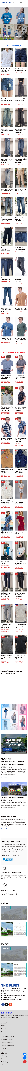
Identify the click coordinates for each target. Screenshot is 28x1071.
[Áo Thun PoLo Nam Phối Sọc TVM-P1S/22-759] (21, 395)
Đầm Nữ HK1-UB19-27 (6, 532)
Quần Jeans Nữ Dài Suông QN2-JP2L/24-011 (20, 130)
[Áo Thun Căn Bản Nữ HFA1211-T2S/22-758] (21, 550)
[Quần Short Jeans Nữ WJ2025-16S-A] (21, 57)
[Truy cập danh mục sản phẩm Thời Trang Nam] (7, 15)
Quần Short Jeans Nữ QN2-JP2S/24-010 (6, 100)
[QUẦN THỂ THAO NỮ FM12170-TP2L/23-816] (7, 581)
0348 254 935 (17, 999)
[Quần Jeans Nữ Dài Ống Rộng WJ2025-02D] (7, 117)
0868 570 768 (12, 997)
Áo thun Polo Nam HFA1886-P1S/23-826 (20, 657)
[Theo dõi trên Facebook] (3, 1004)
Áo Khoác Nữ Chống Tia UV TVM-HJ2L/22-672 (7, 408)
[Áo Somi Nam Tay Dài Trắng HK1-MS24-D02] (7, 57)
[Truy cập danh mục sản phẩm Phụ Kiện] (21, 32)
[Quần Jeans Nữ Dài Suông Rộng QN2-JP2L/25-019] (7, 147)
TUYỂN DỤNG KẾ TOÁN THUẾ (8, 816)
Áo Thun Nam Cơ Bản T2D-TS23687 (6, 338)
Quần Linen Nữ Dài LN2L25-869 (20, 190)
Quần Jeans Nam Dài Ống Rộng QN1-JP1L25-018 (6, 219)
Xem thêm (3, 777)
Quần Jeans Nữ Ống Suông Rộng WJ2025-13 (21, 160)
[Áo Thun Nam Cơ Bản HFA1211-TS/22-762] (21, 326)
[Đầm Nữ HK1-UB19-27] (7, 521)
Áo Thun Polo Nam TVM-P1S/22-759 (6, 439)
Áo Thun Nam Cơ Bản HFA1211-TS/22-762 (20, 339)
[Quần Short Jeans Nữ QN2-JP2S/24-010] (7, 87)
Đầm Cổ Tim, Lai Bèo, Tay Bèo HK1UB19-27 (19, 502)
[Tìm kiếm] (21, 2)
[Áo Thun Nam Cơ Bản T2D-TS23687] (7, 326)
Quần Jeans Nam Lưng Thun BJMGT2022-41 (20, 279)
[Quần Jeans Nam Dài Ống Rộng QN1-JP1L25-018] (7, 206)
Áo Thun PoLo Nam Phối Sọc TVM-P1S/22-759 (20, 408)
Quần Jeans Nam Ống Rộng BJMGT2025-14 (6, 249)
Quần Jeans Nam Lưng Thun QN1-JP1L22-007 (6, 309)
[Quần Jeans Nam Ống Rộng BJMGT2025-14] (7, 236)
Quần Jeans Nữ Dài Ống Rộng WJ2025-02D (7, 130)
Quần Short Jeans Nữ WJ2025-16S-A (20, 69)
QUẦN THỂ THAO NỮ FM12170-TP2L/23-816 (6, 594)
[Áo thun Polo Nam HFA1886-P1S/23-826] (21, 644)
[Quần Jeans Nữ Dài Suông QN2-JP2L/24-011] (21, 117)
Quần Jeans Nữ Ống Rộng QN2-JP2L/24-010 (21, 100)
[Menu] (13, 2)
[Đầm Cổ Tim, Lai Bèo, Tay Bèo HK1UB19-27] (21, 489)
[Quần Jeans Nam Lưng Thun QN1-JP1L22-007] (7, 296)
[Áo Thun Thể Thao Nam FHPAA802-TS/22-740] (7, 364)
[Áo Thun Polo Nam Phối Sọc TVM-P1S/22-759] (21, 427)
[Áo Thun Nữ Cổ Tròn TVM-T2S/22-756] (21, 364)
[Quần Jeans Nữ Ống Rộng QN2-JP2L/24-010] (21, 87)
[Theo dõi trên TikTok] (7, 1004)
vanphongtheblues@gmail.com (16, 995)
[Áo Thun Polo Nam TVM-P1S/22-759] (7, 427)
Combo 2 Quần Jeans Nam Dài (5, 278)
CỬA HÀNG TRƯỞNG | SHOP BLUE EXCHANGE (12, 764)
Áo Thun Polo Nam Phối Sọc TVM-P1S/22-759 (20, 440)
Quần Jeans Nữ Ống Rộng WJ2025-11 (7, 190)
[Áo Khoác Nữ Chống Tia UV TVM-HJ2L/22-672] (7, 395)
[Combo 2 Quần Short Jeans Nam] (21, 236)
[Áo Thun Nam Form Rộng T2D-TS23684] (21, 296)
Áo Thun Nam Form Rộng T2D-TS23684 (21, 308)
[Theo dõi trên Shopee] (10, 1004)
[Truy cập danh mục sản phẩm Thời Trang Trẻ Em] (7, 32)
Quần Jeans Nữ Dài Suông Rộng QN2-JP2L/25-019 (6, 160)
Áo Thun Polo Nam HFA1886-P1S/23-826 (20, 626)
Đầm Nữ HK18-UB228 (19, 532)
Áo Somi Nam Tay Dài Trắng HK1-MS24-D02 (6, 70)
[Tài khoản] (26, 2)
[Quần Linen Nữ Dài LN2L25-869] (21, 178)
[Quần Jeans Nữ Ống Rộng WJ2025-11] (7, 178)
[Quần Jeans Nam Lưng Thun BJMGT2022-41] (21, 266)
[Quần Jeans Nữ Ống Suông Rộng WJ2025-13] (21, 147)
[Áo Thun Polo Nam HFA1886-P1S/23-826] (21, 613)
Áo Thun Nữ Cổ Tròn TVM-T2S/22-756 (20, 377)
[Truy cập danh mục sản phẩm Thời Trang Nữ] (21, 15)
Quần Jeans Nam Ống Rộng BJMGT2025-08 (20, 219)
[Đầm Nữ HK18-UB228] (21, 521)
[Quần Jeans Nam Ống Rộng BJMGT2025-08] (21, 206)
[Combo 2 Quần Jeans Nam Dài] (7, 266)
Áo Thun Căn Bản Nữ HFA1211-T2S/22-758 (21, 563)
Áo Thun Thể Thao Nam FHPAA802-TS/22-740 (6, 377)
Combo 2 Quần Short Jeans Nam (20, 248)
